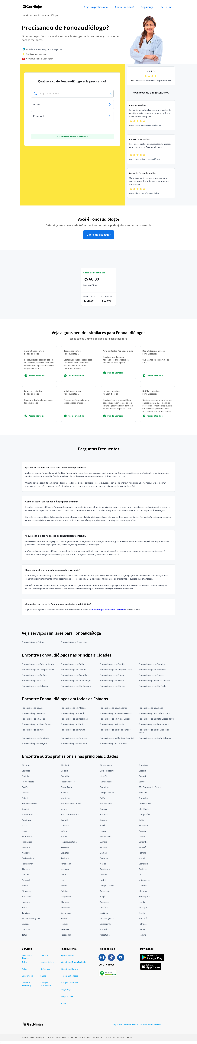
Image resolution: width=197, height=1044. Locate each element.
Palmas (142, 852)
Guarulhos (65, 776)
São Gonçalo (106, 803)
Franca (64, 885)
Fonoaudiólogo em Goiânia (34, 675)
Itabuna (142, 934)
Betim (64, 830)
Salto (24, 907)
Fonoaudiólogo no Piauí (33, 729)
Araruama (104, 902)
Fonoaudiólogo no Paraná (73, 729)
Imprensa (117, 1024)
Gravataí (65, 852)
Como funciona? (124, 7)
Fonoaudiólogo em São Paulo (152, 686)
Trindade (26, 913)
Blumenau (143, 825)
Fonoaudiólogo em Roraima (74, 738)
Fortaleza (143, 765)
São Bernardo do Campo (150, 787)
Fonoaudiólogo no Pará (72, 724)
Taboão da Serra (29, 803)
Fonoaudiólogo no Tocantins (113, 743)
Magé (102, 896)
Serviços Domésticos (46, 984)
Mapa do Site (67, 996)
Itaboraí (143, 885)
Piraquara (26, 891)
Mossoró (143, 918)
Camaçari (143, 863)
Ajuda (63, 1003)
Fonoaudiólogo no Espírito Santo (154, 713)
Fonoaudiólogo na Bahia (33, 713)
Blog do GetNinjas (69, 982)
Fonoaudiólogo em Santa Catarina (155, 738)
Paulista (143, 869)
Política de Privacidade (150, 1024)
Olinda (142, 836)
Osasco (25, 792)
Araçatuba (105, 934)
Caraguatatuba (107, 885)
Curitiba (25, 776)
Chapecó (65, 902)
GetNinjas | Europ (69, 969)
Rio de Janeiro (106, 765)
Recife (25, 787)
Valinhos (26, 847)
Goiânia (64, 770)
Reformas (45, 969)
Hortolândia (105, 836)
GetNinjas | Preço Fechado (73, 962)
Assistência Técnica (27, 956)
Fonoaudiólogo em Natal (33, 680)
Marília (142, 913)
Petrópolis (105, 869)
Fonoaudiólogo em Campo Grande (38, 669)
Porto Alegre (28, 781)
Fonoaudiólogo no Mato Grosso (36, 724)
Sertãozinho (105, 923)
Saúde (37, 15)
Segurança (147, 7)
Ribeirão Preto (68, 781)
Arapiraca (26, 820)
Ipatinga (26, 902)
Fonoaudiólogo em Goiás (33, 718)
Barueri (142, 776)
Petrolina (65, 907)
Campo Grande (107, 792)
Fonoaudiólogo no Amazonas (113, 707)
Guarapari (143, 907)
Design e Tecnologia (27, 984)
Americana (66, 863)
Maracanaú (27, 896)
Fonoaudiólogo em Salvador (35, 686)
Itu (62, 880)
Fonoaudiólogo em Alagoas (73, 707)
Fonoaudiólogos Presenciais (74, 642)
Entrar (166, 7)
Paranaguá (66, 934)
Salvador (26, 770)
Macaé (142, 858)
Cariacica (104, 858)
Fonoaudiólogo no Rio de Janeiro (154, 680)
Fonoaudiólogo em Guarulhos (75, 675)
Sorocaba (143, 798)
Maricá (103, 863)
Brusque (25, 923)
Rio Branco (27, 765)
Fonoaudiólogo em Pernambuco (154, 724)
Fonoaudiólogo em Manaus (151, 675)
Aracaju (142, 830)
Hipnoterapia (97, 609)
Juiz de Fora (27, 814)
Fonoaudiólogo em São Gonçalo (76, 686)
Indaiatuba (27, 841)
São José (104, 814)
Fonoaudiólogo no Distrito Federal (116, 713)
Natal (24, 825)
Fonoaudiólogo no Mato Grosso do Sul (156, 718)
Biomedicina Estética (115, 609)
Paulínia (103, 874)
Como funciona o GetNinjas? (39, 58)
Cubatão (26, 929)
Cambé (142, 929)
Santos (142, 781)
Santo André (66, 787)
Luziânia (104, 913)
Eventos (44, 955)
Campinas (104, 787)
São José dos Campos (71, 803)
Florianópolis (106, 781)
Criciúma (104, 907)
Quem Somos (67, 955)
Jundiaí (25, 809)
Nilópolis (26, 852)
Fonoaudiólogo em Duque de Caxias (116, 669)
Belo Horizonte (107, 770)
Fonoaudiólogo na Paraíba (112, 724)
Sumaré (103, 841)
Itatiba (142, 902)
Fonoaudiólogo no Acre (33, 707)
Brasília (142, 770)
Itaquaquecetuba (69, 841)
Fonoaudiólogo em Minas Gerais (115, 718)
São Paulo (65, 765)
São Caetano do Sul (70, 814)
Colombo (143, 841)
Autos (24, 969)
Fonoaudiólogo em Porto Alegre (76, 680)
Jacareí (142, 847)
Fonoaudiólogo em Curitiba (73, 669)
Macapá (103, 929)
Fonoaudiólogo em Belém (73, 664)
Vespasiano (66, 896)
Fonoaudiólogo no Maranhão (74, 718)
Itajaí (24, 830)
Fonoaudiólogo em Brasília (112, 664)
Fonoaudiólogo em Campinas (152, 664)
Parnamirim (27, 863)
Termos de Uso (131, 1024)
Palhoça (143, 923)
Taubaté (65, 858)
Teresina (65, 847)
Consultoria (27, 975)
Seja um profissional (96, 7)
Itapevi (103, 830)
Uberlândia (144, 809)
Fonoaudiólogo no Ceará (72, 713)
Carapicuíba (144, 814)
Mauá (102, 825)
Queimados (66, 913)
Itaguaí (64, 923)
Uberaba (143, 891)
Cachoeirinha (28, 858)
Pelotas (64, 891)
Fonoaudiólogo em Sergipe (34, 743)
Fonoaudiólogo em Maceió (112, 675)
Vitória (64, 809)
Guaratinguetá (107, 918)
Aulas (24, 962)
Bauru (63, 874)
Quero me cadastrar (99, 234)
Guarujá (64, 820)
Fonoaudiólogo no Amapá (151, 707)
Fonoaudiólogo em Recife (112, 680)
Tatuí (24, 934)
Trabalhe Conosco (69, 975)
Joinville (143, 792)
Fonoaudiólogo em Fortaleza (152, 669)
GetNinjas (27, 15)
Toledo (64, 918)
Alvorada (26, 869)
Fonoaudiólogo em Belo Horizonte (38, 664)
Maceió (64, 836)
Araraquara (105, 891)
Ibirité (103, 880)
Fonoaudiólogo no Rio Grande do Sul (117, 738)
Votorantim (144, 880)
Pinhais (103, 847)
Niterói (103, 776)
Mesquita (65, 869)
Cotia (141, 820)
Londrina (65, 825)
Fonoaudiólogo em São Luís (112, 686)
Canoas (103, 809)
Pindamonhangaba (31, 918)
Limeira (25, 874)
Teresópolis (144, 896)
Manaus (64, 792)
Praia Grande (145, 803)
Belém (103, 798)
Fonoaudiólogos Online (33, 642)
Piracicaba (27, 836)
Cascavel (26, 880)
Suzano (103, 820)
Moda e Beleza (47, 962)
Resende (65, 929)
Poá (141, 874)
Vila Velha (65, 798)
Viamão (103, 852)
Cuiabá (25, 798)
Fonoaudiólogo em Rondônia (35, 738)
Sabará (25, 885)
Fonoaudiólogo (50, 15)
